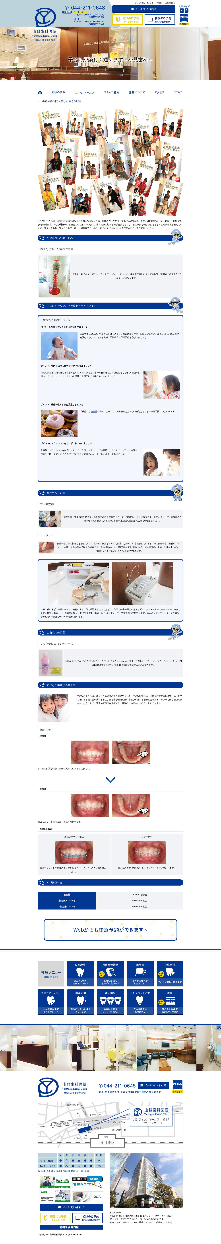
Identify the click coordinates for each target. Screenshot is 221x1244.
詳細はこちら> (164, 1222)
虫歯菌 (94, 411)
